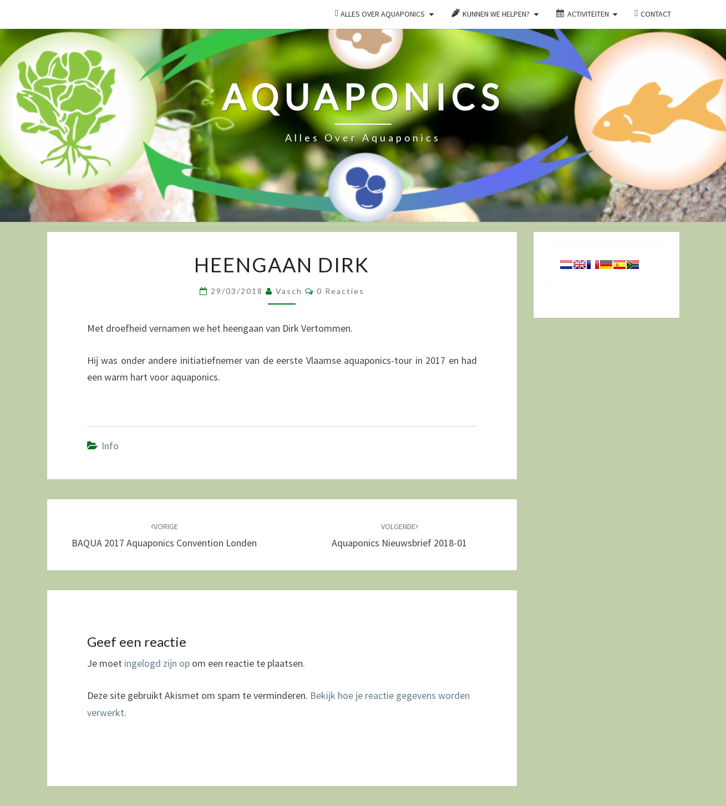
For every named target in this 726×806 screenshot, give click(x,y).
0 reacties (340, 291)
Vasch (289, 291)
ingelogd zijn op (157, 663)
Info (110, 445)
